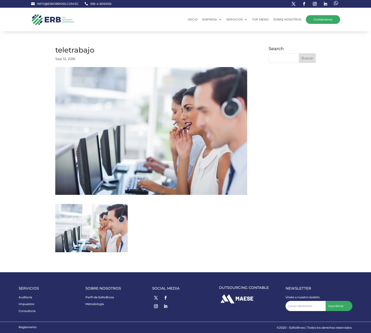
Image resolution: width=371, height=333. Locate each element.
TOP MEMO (260, 19)
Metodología (94, 304)
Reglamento (28, 327)
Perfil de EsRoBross (99, 297)
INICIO (193, 19)
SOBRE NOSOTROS (287, 19)
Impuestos (26, 304)
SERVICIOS (234, 19)
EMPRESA (209, 19)
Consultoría (27, 311)
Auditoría (25, 297)
